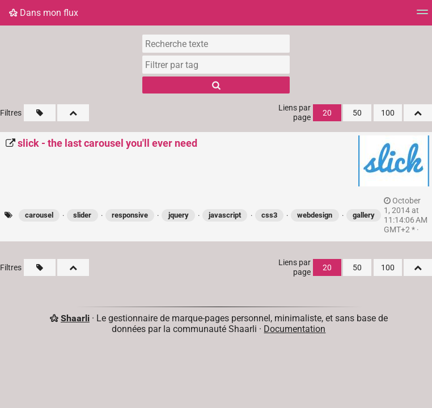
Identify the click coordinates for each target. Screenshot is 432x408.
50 (357, 113)
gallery (364, 215)
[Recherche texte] (216, 44)
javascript (225, 215)
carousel (39, 215)
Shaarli (75, 318)
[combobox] (216, 65)
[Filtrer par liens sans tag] (40, 112)
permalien (405, 215)
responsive (130, 215)
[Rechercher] (216, 85)
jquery (178, 215)
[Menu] (422, 15)
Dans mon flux (43, 12)
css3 (269, 215)
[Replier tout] (73, 112)
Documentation (294, 329)
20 (327, 113)
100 (388, 113)
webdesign (314, 215)
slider (82, 215)
